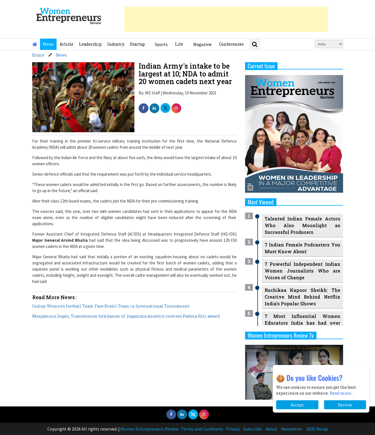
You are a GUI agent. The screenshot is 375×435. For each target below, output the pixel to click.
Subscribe (252, 429)
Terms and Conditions (202, 429)
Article (66, 44)
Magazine (202, 44)
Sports (161, 44)
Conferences (231, 44)
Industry (115, 44)
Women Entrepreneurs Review (149, 429)
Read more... (342, 393)
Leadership (90, 44)
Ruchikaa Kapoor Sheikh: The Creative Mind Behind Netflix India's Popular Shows (302, 296)
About (271, 429)
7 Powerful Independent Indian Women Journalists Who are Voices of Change (302, 270)
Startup (137, 44)
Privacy (233, 429)
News (48, 44)
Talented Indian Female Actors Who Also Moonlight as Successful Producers (302, 225)
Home (38, 55)
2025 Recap (317, 429)
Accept (297, 405)
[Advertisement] (226, 19)
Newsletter (292, 429)
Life (179, 44)
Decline (345, 405)
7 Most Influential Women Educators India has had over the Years (302, 322)
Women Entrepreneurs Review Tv (281, 335)
